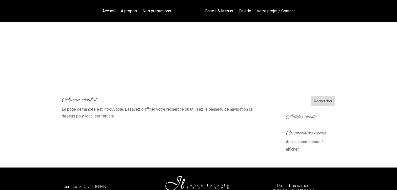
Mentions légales (135, 179)
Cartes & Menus (219, 11)
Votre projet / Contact (276, 11)
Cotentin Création (231, 179)
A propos (129, 11)
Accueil (108, 11)
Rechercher (323, 42)
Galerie (245, 11)
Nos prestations (157, 11)
